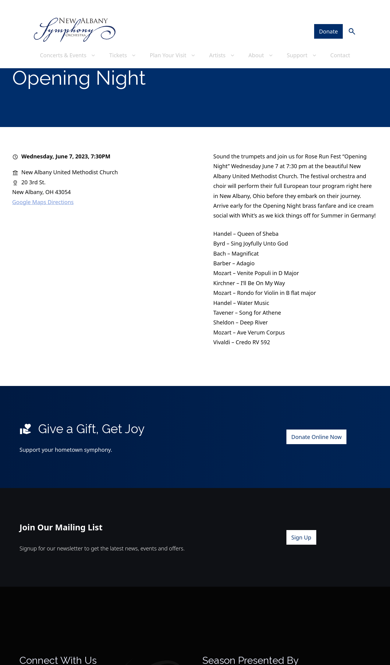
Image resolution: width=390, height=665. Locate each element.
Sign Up (301, 558)
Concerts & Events (68, 42)
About (261, 42)
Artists (222, 42)
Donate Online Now (316, 457)
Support (302, 42)
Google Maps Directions (43, 222)
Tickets (123, 42)
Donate (328, 18)
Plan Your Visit (173, 42)
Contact (340, 42)
